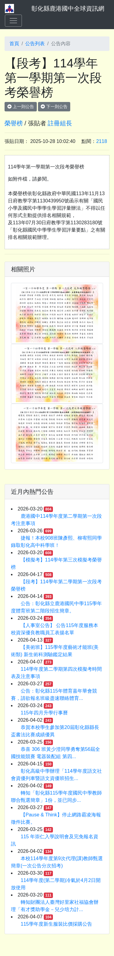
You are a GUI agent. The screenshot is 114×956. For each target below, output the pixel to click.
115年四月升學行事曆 (44, 712)
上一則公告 (20, 106)
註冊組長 (60, 123)
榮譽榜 (14, 123)
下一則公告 (54, 106)
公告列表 (35, 43)
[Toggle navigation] (13, 21)
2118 (101, 141)
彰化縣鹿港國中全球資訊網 (67, 8)
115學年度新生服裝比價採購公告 (56, 924)
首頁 (14, 43)
